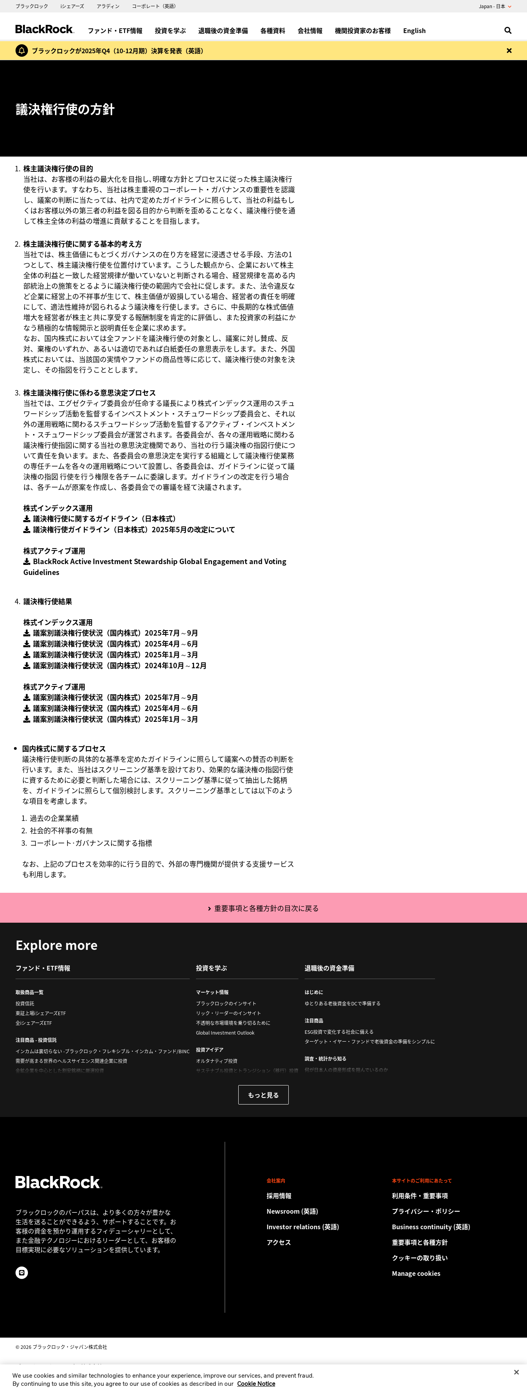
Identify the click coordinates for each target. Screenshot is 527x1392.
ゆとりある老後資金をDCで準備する (343, 1003)
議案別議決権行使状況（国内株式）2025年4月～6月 (115, 643)
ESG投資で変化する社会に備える (339, 1031)
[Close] (516, 1376)
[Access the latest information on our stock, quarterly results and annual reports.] (326, 1226)
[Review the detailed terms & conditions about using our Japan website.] (451, 1195)
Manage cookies (416, 1273)
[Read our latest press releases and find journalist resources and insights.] (326, 1211)
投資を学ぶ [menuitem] (170, 30)
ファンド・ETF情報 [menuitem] (115, 30)
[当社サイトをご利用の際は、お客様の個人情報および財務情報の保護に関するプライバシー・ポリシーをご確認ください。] (451, 1211)
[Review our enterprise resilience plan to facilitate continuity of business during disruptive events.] (451, 1226)
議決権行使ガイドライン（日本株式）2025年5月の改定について (134, 529)
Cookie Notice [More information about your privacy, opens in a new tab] (256, 1389)
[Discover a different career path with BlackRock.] (326, 1195)
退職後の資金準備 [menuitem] (223, 30)
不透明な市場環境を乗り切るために (233, 1022)
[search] (506, 30)
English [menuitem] (414, 30)
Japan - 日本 (495, 6)
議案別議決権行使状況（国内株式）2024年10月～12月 (120, 665)
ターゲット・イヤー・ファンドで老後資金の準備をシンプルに (370, 1041)
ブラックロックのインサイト (226, 1003)
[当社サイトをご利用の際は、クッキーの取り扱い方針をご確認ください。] (451, 1257)
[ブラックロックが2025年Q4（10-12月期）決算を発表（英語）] (117, 50)
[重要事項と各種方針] (451, 1242)
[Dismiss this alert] (509, 50)
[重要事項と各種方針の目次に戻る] (263, 909)
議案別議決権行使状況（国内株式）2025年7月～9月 (115, 632)
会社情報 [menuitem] (310, 30)
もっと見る (263, 1094)
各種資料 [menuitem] (272, 30)
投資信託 (25, 1003)
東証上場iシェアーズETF (41, 1013)
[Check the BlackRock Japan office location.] (326, 1242)
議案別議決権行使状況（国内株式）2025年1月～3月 (115, 654)
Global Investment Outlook (225, 1032)
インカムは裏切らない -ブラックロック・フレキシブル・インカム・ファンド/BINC (103, 1051)
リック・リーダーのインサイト (228, 1013)
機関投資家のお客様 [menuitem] (363, 30)
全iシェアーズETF (34, 1022)
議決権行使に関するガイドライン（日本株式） (106, 518)
